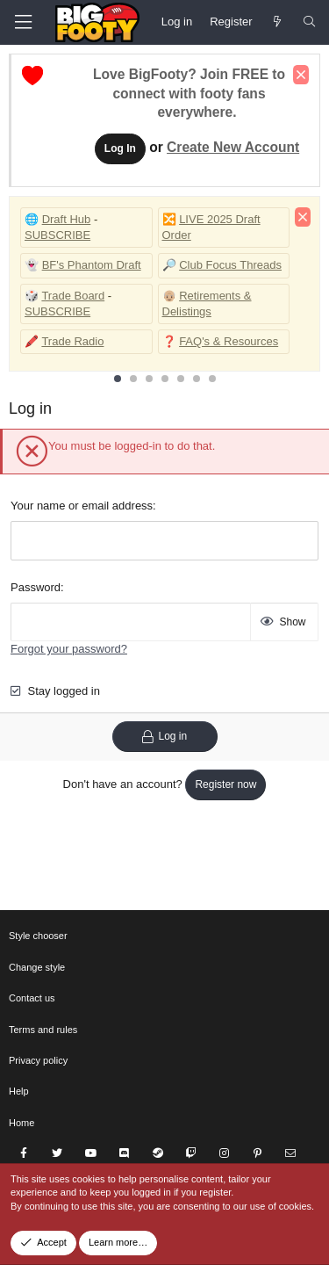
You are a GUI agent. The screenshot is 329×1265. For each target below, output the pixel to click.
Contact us (32, 998)
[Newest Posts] (277, 22)
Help (19, 1091)
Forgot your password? (69, 648)
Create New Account (233, 147)
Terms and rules (43, 1029)
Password (36, 587)
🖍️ (32, 341)
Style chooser (38, 935)
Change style (37, 967)
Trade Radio (72, 341)
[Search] (309, 22)
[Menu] (23, 22)
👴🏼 (169, 295)
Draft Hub (66, 219)
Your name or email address (82, 505)
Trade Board (72, 295)
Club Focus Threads (230, 264)
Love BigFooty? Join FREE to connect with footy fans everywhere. (189, 93)
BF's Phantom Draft (91, 264)
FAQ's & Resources (228, 341)
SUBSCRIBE (57, 235)
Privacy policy (38, 1060)
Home (21, 1122)
